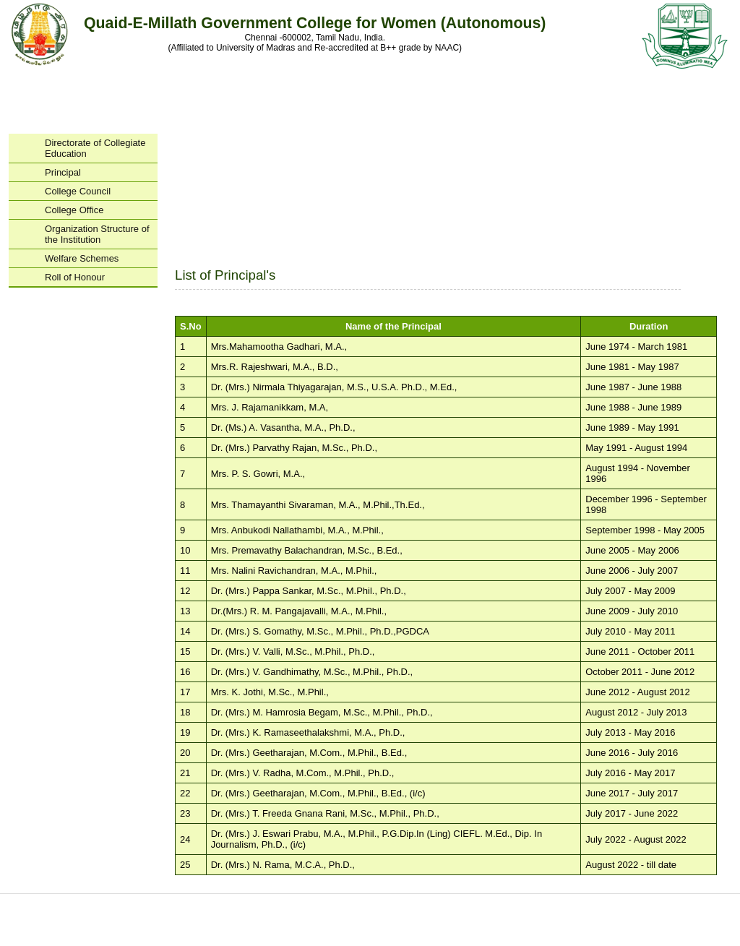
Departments (333, 84)
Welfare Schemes (82, 258)
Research (406, 84)
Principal (63, 172)
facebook (377, 919)
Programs (262, 84)
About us (180, 902)
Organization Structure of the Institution (100, 234)
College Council (78, 191)
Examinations (478, 84)
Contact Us (623, 84)
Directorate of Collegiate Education (95, 148)
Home (45, 84)
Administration (189, 84)
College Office (100, 210)
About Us (117, 84)
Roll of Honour (75, 277)
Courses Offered (325, 902)
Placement (551, 84)
